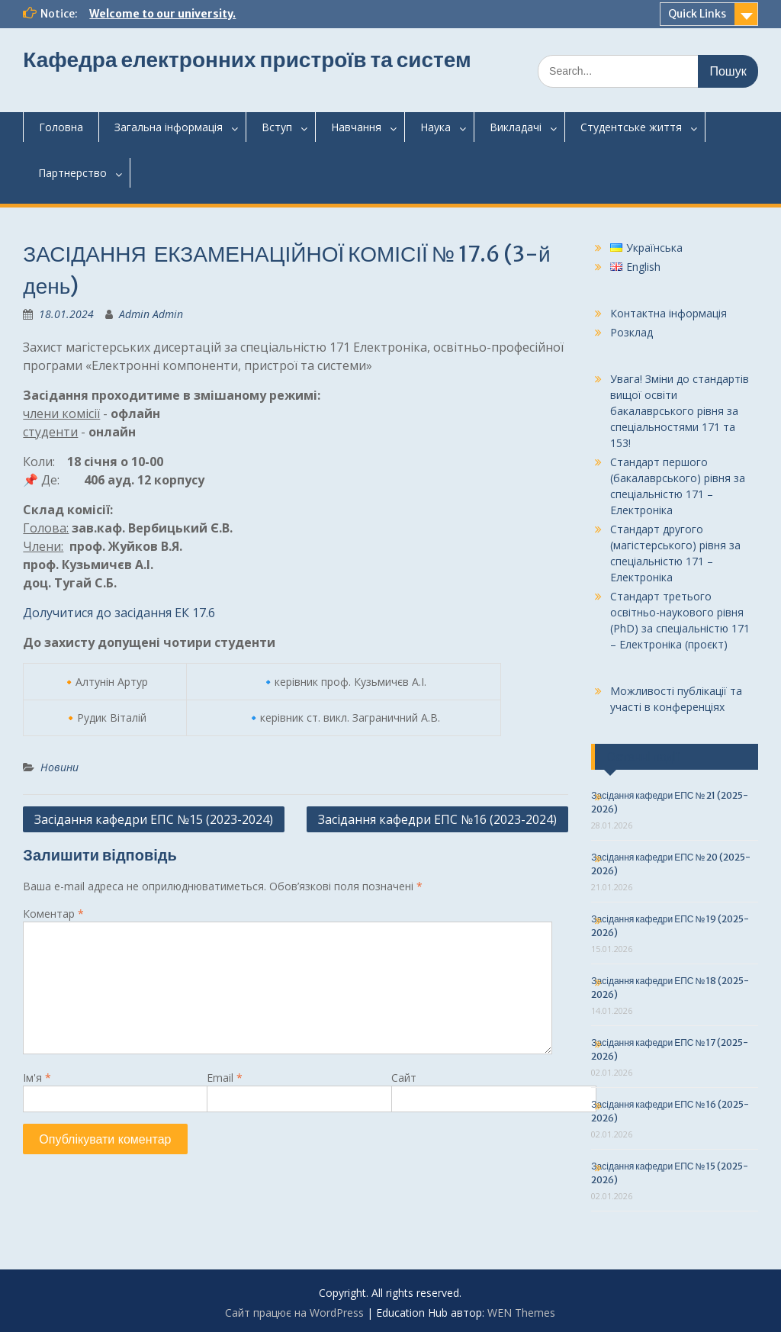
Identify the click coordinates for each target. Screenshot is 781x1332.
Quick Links (697, 14)
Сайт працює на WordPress (294, 1312)
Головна (61, 127)
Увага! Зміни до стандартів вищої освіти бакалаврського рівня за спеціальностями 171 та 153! (679, 411)
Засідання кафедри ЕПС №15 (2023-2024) (153, 819)
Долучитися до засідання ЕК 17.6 (119, 612)
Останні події (642, 756)
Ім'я (37, 1077)
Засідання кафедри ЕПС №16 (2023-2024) (437, 819)
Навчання (356, 127)
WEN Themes (521, 1312)
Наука (435, 127)
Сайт (403, 1077)
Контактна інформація (668, 313)
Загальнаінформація (168, 127)
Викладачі (516, 127)
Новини (59, 767)
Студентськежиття (631, 127)
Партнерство (72, 173)
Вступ (277, 127)
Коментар (53, 913)
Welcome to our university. (162, 14)
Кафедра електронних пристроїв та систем (247, 59)
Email (225, 1077)
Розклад (631, 332)
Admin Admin (151, 314)
